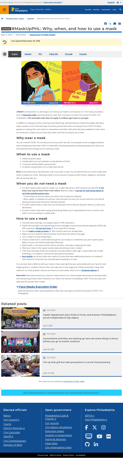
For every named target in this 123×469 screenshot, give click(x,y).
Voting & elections (55, 439)
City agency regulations (58, 427)
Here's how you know (53, 2)
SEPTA (88, 415)
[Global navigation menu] (4, 9)
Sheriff (7, 436)
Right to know (55, 455)
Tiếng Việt (53, 54)
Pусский (68, 54)
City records (52, 423)
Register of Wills (13, 445)
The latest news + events (15, 19)
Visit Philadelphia (95, 419)
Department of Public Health (42, 35)
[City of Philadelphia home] (20, 9)
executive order (29, 115)
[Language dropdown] (119, 2)
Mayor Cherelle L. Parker (40, 9)
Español (28, 54)
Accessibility (81, 455)
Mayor (7, 415)
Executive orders (54, 431)
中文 (40, 54)
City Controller (12, 432)
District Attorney (13, 428)
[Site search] (120, 9)
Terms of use (42, 455)
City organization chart (58, 447)
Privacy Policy (68, 455)
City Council (10, 419)
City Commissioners (15, 440)
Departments (106, 9)
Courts (7, 424)
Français (83, 54)
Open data (51, 443)
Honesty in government (58, 435)
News (114, 9)
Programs (96, 9)
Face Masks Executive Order (36, 286)
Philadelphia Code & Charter (57, 417)
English (15, 54)
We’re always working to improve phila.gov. (61, 393)
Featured (30, 19)
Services (88, 9)
